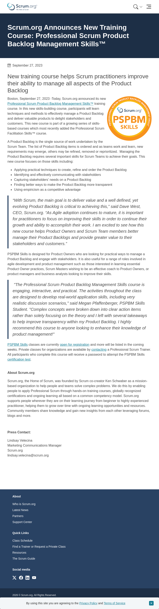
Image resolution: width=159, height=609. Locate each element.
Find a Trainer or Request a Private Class (39, 546)
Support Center (22, 522)
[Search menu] (137, 6)
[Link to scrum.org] (14, 577)
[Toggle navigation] (148, 6)
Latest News (20, 510)
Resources (19, 552)
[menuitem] (137, 6)
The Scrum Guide (23, 558)
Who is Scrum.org (23, 504)
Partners (17, 516)
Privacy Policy (88, 603)
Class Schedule (22, 540)
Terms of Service (114, 603)
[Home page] (22, 7)
